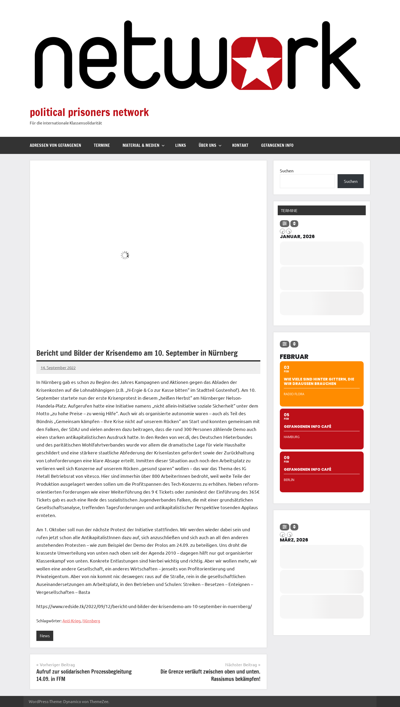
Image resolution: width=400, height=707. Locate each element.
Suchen (287, 170)
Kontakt (240, 145)
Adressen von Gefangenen (55, 145)
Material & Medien (144, 145)
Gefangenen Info (277, 145)
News (45, 635)
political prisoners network (89, 111)
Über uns (210, 145)
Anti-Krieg (71, 620)
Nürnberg (91, 620)
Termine (102, 145)
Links (180, 145)
